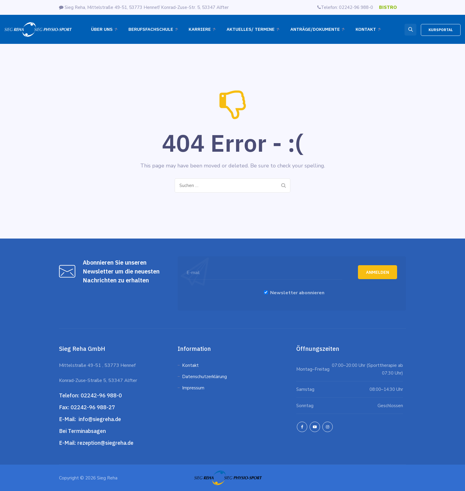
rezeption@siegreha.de (105, 442)
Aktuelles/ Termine (251, 29)
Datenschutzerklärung (205, 377)
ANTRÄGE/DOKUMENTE (315, 29)
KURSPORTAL (441, 30)
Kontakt (366, 29)
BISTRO (388, 7)
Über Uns (102, 29)
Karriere (200, 29)
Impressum (193, 388)
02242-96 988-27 (93, 407)
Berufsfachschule (150, 29)
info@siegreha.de (99, 419)
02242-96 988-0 (102, 395)
